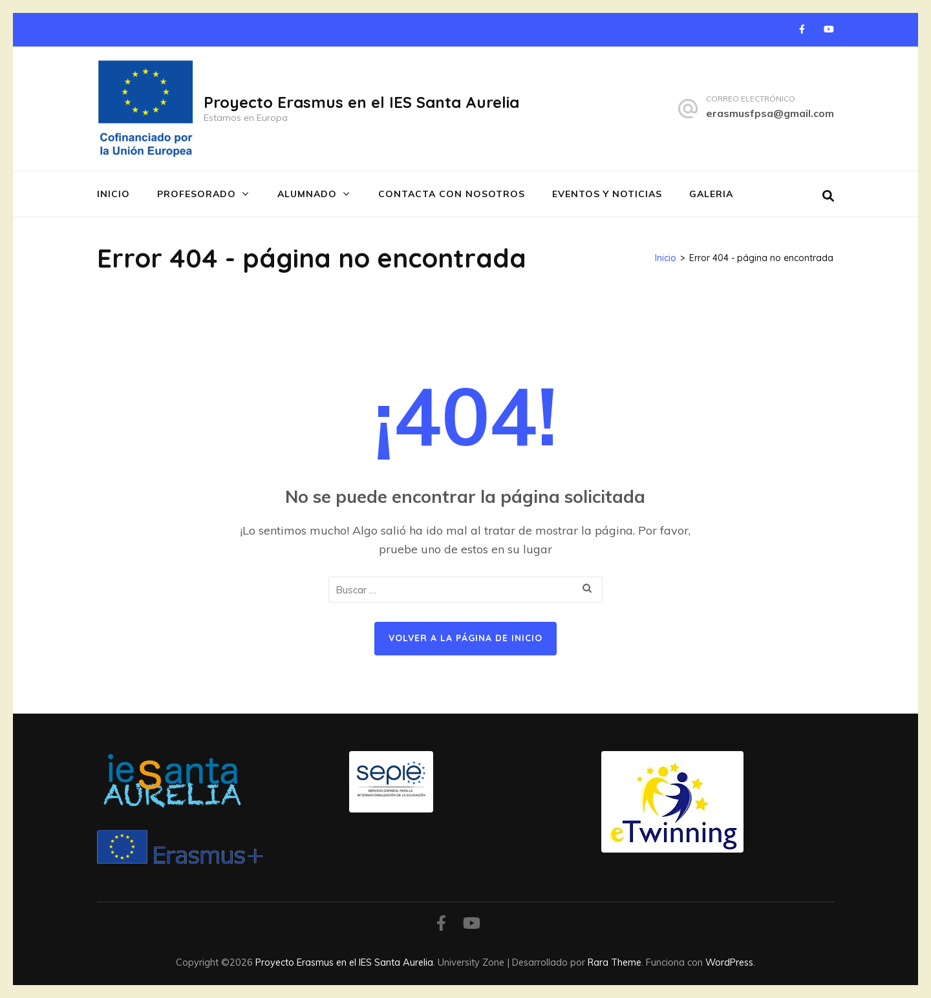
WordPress (729, 962)
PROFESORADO (196, 194)
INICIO (113, 194)
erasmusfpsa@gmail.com (770, 113)
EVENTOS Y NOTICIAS (607, 194)
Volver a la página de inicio (465, 638)
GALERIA (711, 194)
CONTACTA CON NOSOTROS (451, 194)
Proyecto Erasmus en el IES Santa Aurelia (361, 102)
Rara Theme (614, 962)
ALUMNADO (307, 194)
